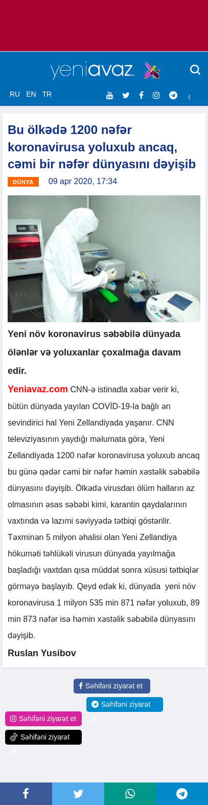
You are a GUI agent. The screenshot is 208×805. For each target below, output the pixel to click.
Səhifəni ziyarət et (111, 686)
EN (31, 94)
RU (15, 94)
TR (47, 94)
